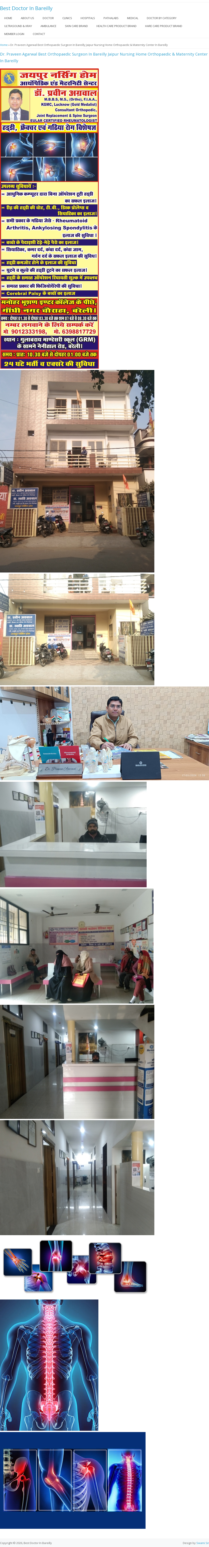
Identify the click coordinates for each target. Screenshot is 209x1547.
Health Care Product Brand (116, 26)
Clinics (67, 18)
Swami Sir (202, 1543)
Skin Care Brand (76, 26)
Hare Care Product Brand (163, 26)
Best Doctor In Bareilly (26, 8)
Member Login (14, 34)
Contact (39, 34)
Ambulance (48, 26)
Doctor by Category (161, 18)
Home (8, 18)
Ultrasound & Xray (18, 26)
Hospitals (88, 18)
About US (27, 18)
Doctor (48, 18)
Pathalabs (111, 18)
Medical (132, 18)
